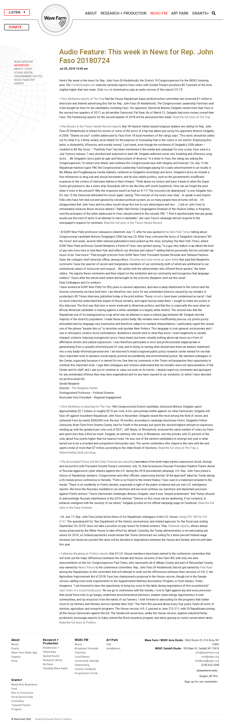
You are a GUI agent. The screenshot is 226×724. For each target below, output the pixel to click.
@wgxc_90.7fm (208, 676)
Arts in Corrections (22, 692)
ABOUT (91, 12)
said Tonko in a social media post (80, 590)
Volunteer (80, 652)
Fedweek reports (178, 526)
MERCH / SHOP (22, 69)
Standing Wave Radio (55, 668)
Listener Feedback (85, 669)
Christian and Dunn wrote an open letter (154, 259)
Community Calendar (87, 660)
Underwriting (82, 665)
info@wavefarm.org (207, 652)
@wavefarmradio (207, 670)
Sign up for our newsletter (201, 681)
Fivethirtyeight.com (83, 85)
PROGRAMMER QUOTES (27, 76)
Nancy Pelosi (86, 567)
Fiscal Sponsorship (22, 697)
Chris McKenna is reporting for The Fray (86, 406)
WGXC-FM (159, 12)
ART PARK (180, 12)
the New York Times (177, 232)
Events (15, 648)
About (15, 644)
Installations (113, 648)
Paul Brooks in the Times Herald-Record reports (91, 126)
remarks (158, 296)
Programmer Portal (86, 673)
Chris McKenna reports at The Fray (82, 99)
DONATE (16, 27)
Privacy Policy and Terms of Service (53, 719)
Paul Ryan (206, 567)
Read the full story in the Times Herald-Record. (133, 223)
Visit (108, 644)
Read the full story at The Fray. (192, 117)
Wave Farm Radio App (24, 652)
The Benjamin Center (85, 388)
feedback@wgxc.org (207, 660)
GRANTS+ (200, 12)
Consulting (17, 701)
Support (16, 656)
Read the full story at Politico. (77, 622)
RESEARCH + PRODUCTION (124, 12)
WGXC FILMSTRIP (23, 79)
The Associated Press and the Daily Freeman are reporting (97, 461)
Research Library (52, 660)
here (106, 89)
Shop (14, 660)
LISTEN (17, 12)
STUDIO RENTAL (22, 72)
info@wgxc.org (210, 656)
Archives (48, 664)
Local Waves (82, 656)
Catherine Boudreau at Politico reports (85, 553)
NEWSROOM (20, 65)
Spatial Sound (51, 656)
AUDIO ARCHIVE (22, 61)
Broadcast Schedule (86, 648)
